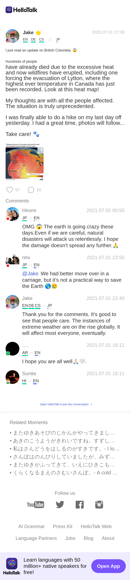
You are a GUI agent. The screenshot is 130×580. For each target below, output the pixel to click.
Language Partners (36, 538)
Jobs (70, 538)
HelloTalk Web (96, 526)
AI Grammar (31, 526)
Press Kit (62, 526)
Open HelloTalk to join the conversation (64, 404)
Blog (88, 538)
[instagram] (99, 504)
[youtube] (35, 504)
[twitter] (60, 504)
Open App (108, 566)
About (108, 538)
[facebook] (80, 504)
